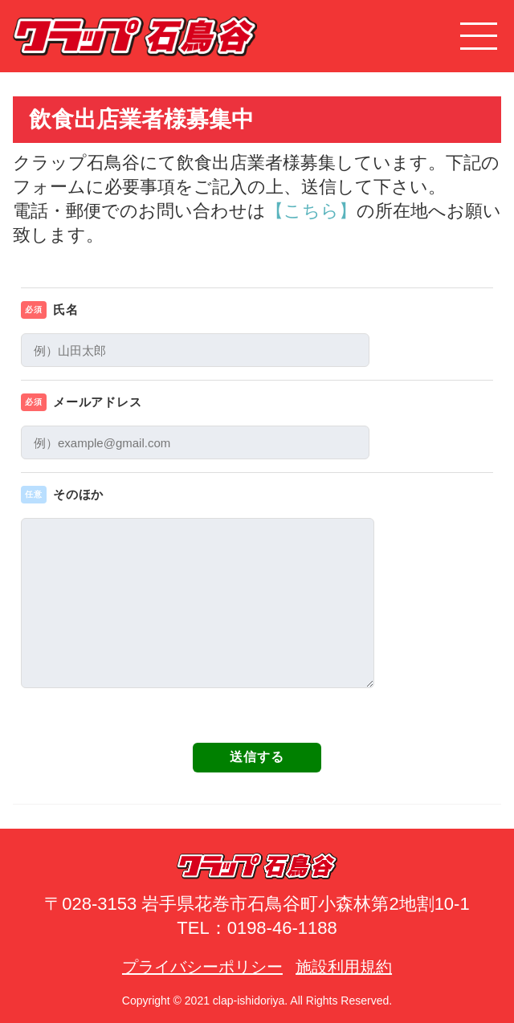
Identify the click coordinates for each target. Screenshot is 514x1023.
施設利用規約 (344, 967)
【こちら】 (311, 211)
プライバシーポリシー (202, 967)
